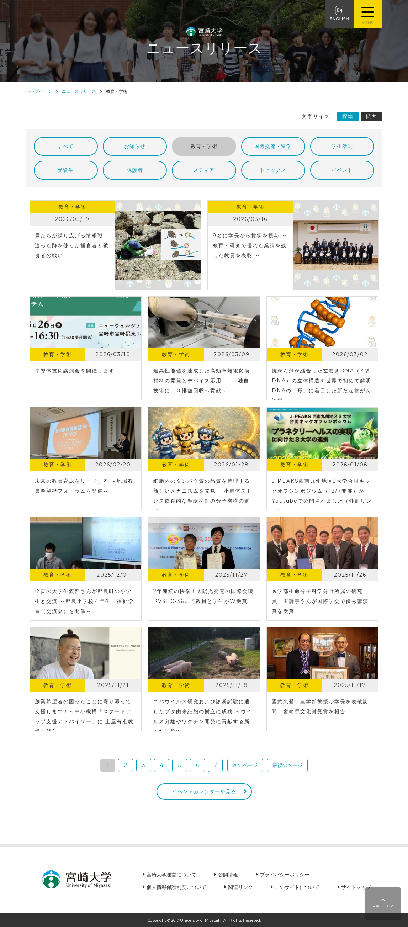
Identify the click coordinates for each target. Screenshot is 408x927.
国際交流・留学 (273, 146)
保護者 (135, 170)
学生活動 (342, 146)
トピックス (273, 170)
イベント (342, 170)
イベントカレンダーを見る (204, 791)
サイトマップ (356, 887)
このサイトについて (297, 887)
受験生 (66, 170)
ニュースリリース (79, 91)
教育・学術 (204, 146)
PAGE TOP (383, 903)
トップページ (39, 91)
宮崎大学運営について (171, 875)
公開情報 (228, 875)
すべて (66, 146)
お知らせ (134, 146)
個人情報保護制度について (176, 887)
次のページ (245, 765)
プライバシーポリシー (284, 875)
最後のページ (287, 765)
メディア (203, 170)
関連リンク (240, 887)
